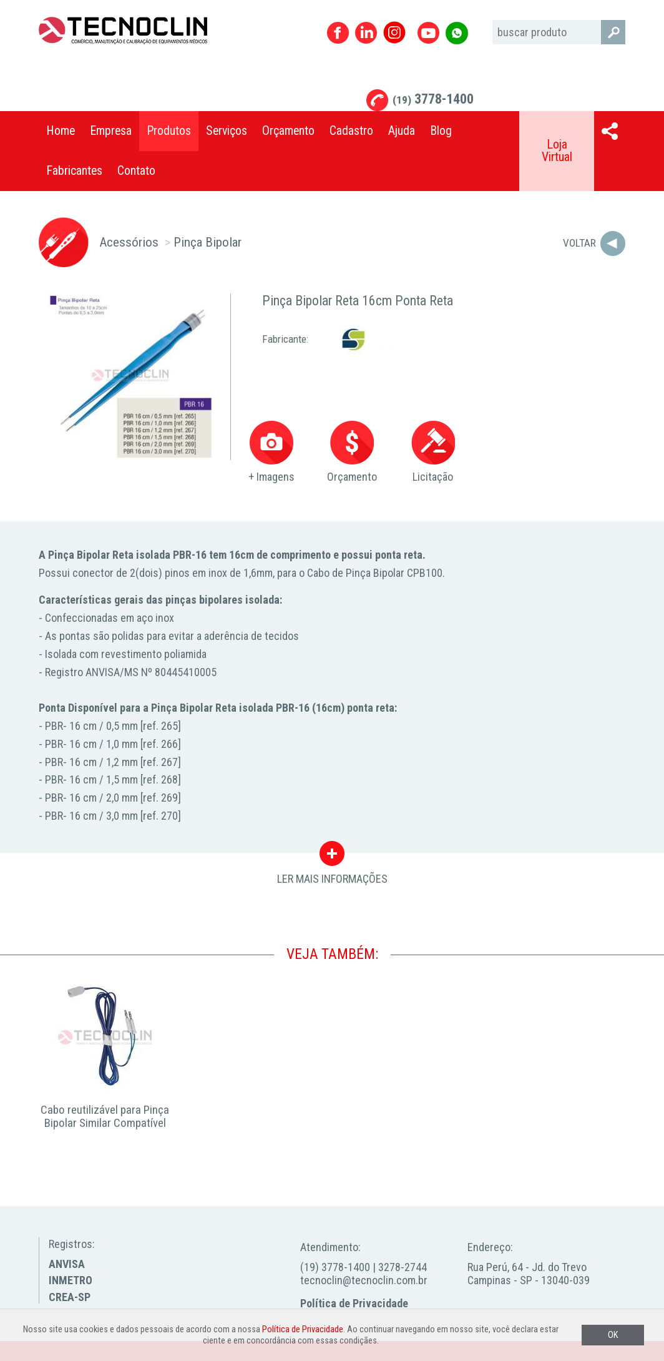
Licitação (433, 452)
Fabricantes (74, 171)
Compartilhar (609, 131)
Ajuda (401, 131)
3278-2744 (402, 1267)
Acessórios (129, 242)
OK (613, 1335)
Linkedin (366, 33)
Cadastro (351, 131)
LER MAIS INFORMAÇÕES (332, 856)
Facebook (338, 33)
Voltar (579, 243)
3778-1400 (433, 99)
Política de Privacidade (354, 1303)
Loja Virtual (557, 150)
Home (60, 131)
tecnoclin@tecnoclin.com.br (363, 1280)
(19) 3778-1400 (335, 1267)
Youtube (428, 33)
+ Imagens (271, 452)
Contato (136, 171)
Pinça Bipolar (207, 242)
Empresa (111, 131)
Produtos (169, 131)
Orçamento (288, 131)
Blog (441, 131)
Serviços (226, 131)
